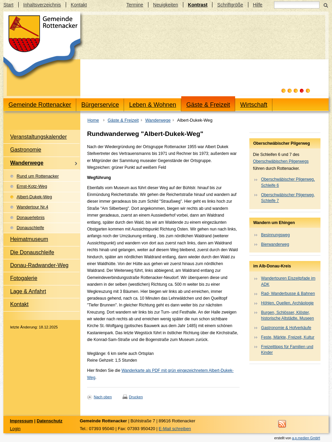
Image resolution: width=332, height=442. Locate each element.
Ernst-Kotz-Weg (32, 186)
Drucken (136, 397)
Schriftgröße (230, 4)
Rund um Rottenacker (38, 176)
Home (93, 120)
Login (15, 428)
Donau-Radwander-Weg (39, 265)
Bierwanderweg (275, 244)
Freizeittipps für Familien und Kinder (287, 349)
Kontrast (198, 4)
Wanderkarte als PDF (140, 370)
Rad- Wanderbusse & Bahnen (288, 293)
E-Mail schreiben (175, 428)
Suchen (326, 5)
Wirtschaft (253, 104)
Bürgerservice (100, 104)
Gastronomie (25, 150)
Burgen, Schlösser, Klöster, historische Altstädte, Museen (287, 315)
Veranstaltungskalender (38, 137)
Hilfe (258, 4)
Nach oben (103, 397)
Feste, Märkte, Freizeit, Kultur (287, 337)
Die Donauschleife (32, 252)
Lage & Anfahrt (28, 291)
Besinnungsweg (275, 235)
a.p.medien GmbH (306, 438)
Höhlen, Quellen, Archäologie (287, 303)
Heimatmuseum (29, 239)
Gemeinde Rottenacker (39, 104)
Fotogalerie (23, 278)
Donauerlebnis (31, 217)
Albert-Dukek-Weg (34, 196)
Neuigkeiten (165, 4)
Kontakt (79, 4)
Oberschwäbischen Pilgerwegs (281, 161)
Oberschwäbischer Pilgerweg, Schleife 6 (288, 182)
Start (8, 4)
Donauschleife (30, 227)
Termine (134, 4)
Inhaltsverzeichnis (42, 4)
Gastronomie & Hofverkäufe (286, 327)
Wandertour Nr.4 (32, 206)
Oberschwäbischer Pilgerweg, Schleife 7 (288, 198)
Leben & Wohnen (152, 104)
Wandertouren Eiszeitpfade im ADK (288, 281)
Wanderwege (158, 120)
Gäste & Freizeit (208, 104)
